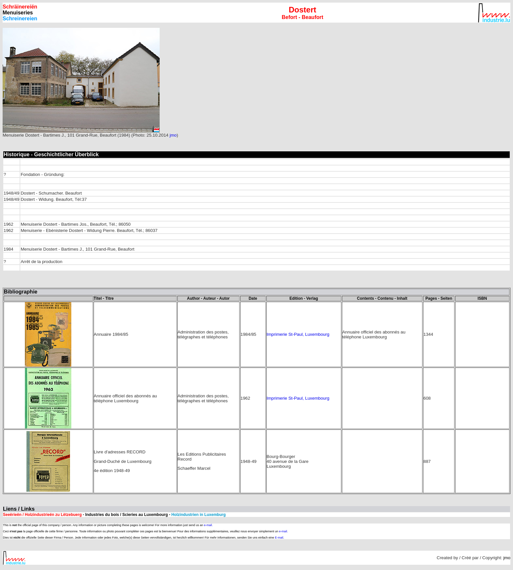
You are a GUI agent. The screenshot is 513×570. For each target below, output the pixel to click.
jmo (172, 135)
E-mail (279, 537)
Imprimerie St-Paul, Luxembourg (298, 334)
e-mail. (208, 525)
